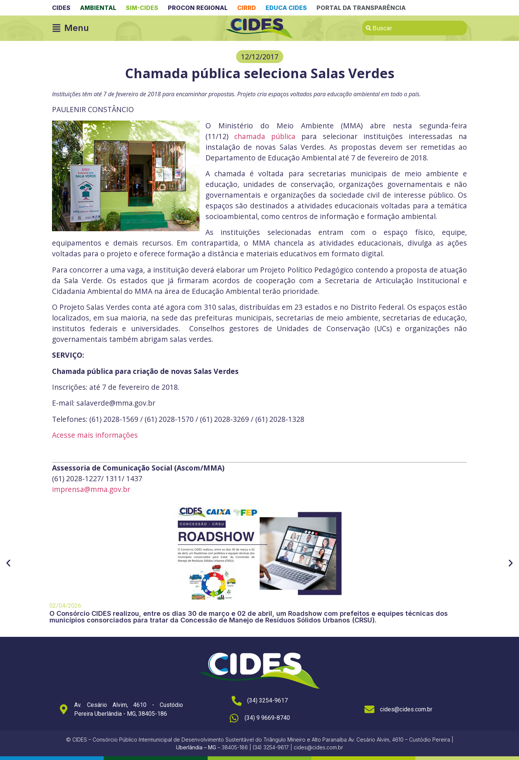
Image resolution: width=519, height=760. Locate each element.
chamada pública (264, 136)
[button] (259, 56)
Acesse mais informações (95, 435)
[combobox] (414, 28)
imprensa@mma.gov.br (91, 489)
